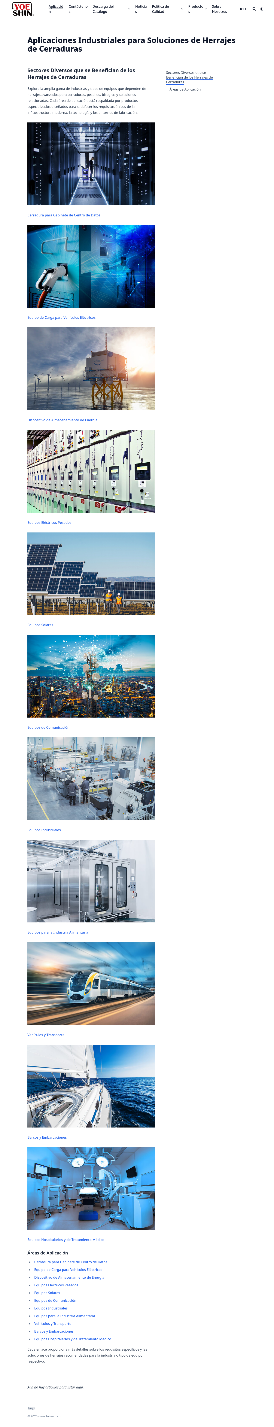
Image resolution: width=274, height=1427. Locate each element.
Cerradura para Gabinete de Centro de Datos (91, 169)
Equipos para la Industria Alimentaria (91, 887)
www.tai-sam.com (50, 1416)
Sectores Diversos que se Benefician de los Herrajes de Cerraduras (189, 77)
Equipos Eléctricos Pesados (91, 477)
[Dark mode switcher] (262, 9)
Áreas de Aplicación (185, 89)
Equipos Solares (91, 579)
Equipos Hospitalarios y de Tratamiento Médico (91, 1194)
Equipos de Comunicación (91, 682)
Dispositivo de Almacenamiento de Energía (91, 374)
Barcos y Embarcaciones (91, 1092)
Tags (31, 1408)
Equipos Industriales (91, 784)
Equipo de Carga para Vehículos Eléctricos (91, 272)
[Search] (254, 9)
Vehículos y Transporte (91, 989)
